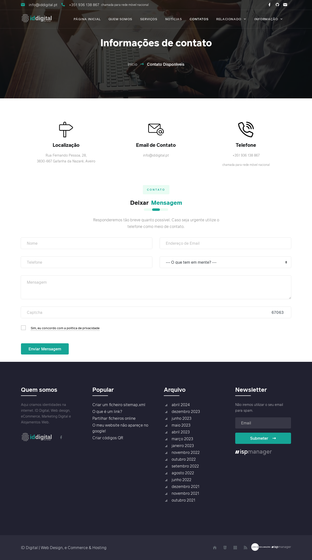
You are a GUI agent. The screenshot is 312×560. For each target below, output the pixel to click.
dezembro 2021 (185, 486)
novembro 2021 (185, 493)
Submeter (263, 438)
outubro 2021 (183, 500)
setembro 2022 (185, 466)
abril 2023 (181, 432)
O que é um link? (107, 411)
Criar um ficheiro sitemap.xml (118, 404)
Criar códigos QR (107, 437)
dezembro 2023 (186, 411)
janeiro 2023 (183, 445)
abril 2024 (181, 404)
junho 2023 (181, 418)
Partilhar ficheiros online (114, 418)
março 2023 (182, 438)
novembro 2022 (186, 452)
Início (132, 64)
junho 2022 (181, 479)
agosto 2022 (183, 473)
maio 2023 (181, 425)
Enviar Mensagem (45, 349)
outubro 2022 (184, 459)
